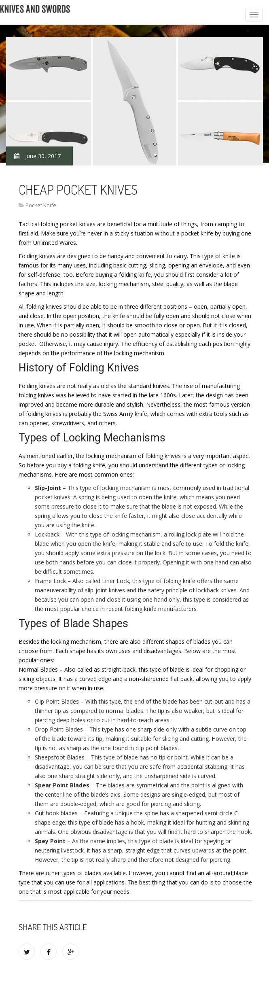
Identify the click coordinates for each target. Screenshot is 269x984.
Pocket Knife (40, 205)
